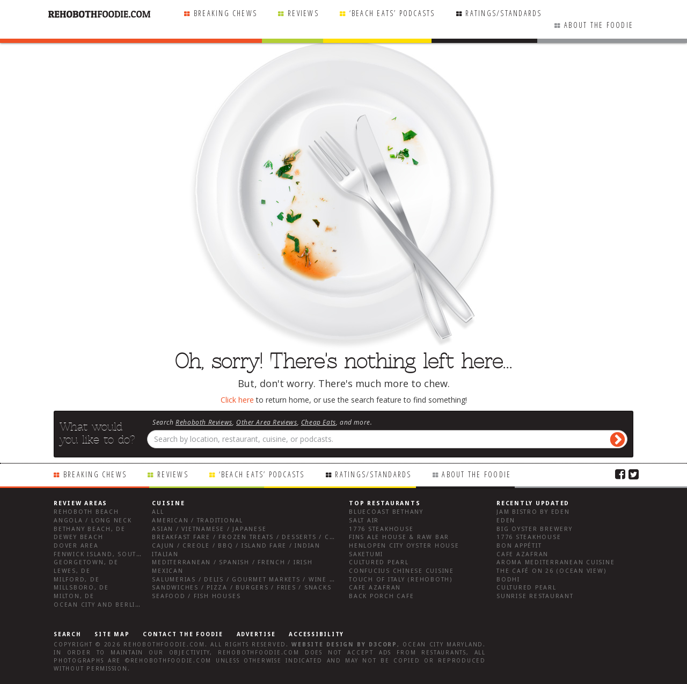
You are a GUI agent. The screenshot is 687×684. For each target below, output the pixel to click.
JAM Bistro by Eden (533, 511)
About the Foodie (598, 25)
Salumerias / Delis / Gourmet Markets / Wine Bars (249, 579)
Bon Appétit (519, 545)
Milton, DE (74, 596)
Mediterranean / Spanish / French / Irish (232, 562)
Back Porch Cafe (381, 596)
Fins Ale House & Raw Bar (399, 537)
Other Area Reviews (266, 422)
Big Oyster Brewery (534, 529)
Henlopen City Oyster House (404, 545)
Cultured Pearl (379, 562)
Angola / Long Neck (93, 520)
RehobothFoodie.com (164, 644)
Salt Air (364, 520)
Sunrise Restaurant (535, 596)
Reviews (303, 13)
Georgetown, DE (86, 562)
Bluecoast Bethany (386, 511)
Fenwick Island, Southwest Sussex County (137, 554)
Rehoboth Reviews (204, 422)
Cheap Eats (318, 422)
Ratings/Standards (503, 13)
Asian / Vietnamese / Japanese (209, 529)
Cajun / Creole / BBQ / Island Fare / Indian (236, 545)
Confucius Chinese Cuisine (401, 570)
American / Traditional (197, 520)
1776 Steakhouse (381, 529)
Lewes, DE (72, 570)
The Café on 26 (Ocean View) (551, 570)
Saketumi (366, 554)
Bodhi (508, 579)
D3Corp (383, 644)
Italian (165, 554)
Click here (237, 400)
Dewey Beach (78, 537)
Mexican (167, 570)
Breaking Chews (225, 13)
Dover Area (76, 545)
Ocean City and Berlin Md (104, 604)
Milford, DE (76, 579)
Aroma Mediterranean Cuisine (555, 562)
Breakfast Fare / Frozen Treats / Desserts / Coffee (251, 537)
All (158, 511)
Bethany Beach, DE (90, 529)
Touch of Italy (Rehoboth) (400, 579)
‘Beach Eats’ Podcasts (392, 13)
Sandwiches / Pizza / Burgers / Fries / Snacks (241, 587)
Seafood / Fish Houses (196, 596)
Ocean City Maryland (443, 644)
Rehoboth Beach (86, 511)
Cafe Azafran (375, 587)
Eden (505, 520)
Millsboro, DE (81, 587)
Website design (322, 644)
